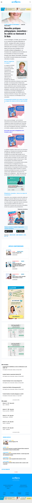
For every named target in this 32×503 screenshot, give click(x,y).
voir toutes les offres (16, 399)
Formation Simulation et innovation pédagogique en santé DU (13, 393)
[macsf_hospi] (16, 190)
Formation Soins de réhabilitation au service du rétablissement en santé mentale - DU (15, 367)
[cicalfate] (16, 337)
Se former (10, 24)
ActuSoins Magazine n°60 (16, 252)
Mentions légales (8, 486)
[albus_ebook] (16, 117)
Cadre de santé (12, 235)
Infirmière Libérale (19, 493)
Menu (1, 2)
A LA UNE (5, 24)
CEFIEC (24, 78)
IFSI (7, 236)
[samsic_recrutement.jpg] (16, 224)
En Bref (4, 494)
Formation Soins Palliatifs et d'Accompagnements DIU (12, 387)
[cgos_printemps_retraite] (16, 10)
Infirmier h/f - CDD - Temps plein (8, 409)
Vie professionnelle (16, 24)
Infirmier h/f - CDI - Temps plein (8, 415)
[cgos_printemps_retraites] (16, 318)
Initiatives (27, 492)
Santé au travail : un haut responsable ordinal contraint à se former (18, 277)
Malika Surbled (7, 25)
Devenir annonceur (23, 485)
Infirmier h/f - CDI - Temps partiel (8, 403)
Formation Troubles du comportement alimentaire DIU (12, 374)
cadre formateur (19, 235)
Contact (8, 488)
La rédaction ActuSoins (23, 486)
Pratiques (12, 492)
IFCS (5, 236)
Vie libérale (4, 447)
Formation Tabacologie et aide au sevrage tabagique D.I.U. (12, 380)
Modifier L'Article (20, 251)
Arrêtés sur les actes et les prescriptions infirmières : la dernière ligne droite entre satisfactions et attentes (18, 265)
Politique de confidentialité (8, 485)
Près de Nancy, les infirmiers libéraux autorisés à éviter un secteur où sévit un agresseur (15, 463)
